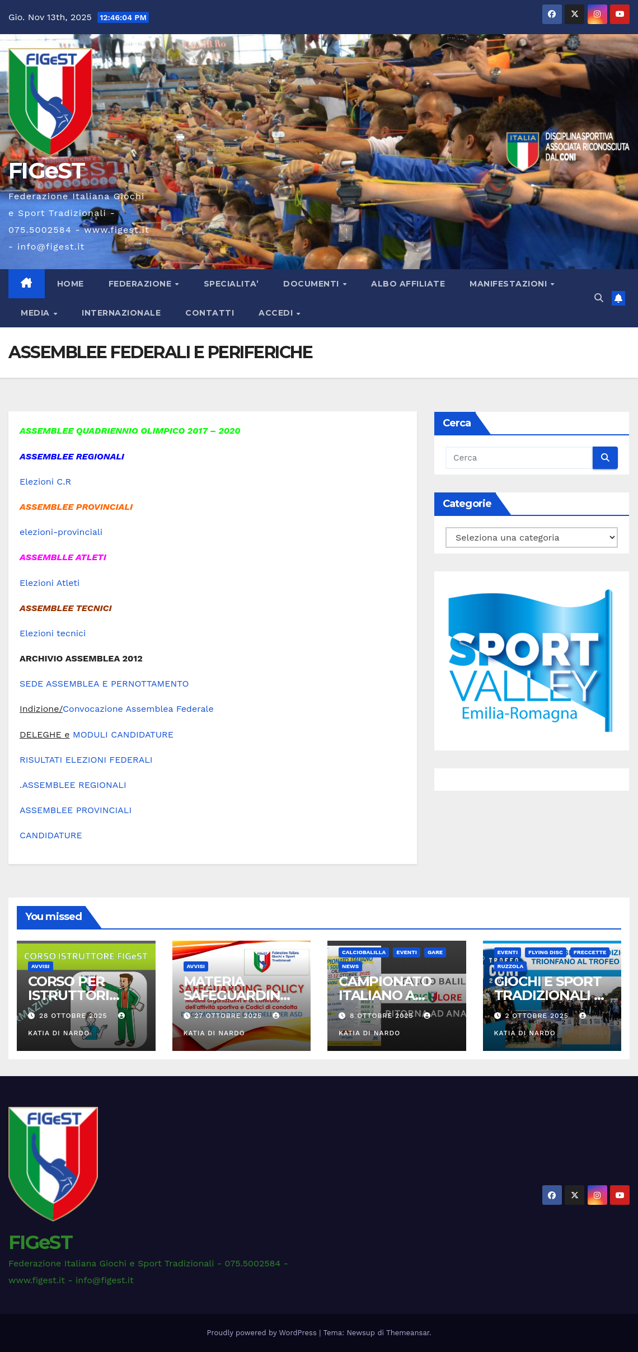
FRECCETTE (590, 952)
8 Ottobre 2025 (383, 1016)
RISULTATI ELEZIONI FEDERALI (86, 759)
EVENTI (406, 952)
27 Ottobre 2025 (229, 1016)
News (350, 966)
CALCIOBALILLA (364, 952)
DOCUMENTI (312, 284)
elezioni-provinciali (61, 532)
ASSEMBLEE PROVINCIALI (76, 810)
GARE (435, 952)
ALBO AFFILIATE (408, 284)
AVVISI (40, 966)
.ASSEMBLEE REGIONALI (73, 785)
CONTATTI (209, 313)
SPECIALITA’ (231, 284)
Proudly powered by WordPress (263, 1332)
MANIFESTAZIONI (510, 284)
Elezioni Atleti (49, 583)
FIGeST (46, 170)
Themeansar (407, 1332)
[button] (598, 298)
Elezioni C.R (45, 481)
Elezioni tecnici (53, 633)
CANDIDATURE (51, 835)
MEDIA (36, 313)
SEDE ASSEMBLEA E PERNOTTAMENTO (104, 683)
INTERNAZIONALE (121, 313)
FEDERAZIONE (141, 284)
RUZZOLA (511, 966)
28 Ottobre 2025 (74, 1016)
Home (70, 284)
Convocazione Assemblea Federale (138, 708)
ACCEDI (277, 313)
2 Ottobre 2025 (538, 1016)
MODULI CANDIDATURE (123, 734)
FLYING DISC (545, 952)
